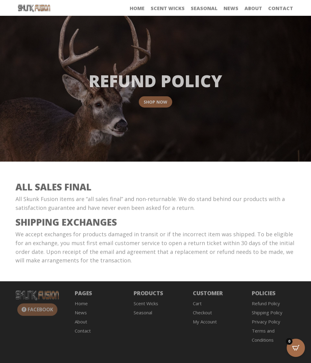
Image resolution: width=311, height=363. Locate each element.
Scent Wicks (168, 8)
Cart (197, 306)
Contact (280, 8)
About (253, 8)
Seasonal (204, 8)
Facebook (40, 312)
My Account (205, 324)
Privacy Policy (266, 324)
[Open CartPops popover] (296, 348)
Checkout (202, 315)
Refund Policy (266, 306)
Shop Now (155, 104)
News (231, 8)
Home (137, 8)
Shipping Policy (267, 315)
